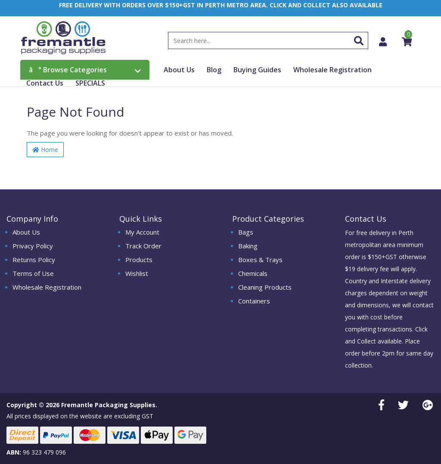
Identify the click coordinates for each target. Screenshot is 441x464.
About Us (179, 69)
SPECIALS (90, 83)
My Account (142, 232)
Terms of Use (33, 273)
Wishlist (136, 273)
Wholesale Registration (332, 69)
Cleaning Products (265, 287)
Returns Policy (33, 259)
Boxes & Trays (260, 259)
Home (45, 149)
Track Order (143, 245)
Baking (248, 245)
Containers (254, 301)
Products (138, 259)
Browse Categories (85, 69)
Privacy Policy (32, 245)
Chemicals (252, 273)
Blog (214, 69)
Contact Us (44, 83)
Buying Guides (257, 69)
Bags (245, 232)
